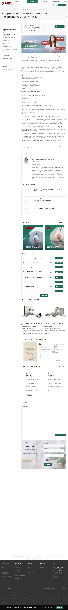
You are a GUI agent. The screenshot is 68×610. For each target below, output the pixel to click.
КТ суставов (5, 44)
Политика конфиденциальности (25, 587)
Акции (3, 578)
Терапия (16, 573)
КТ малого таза (6, 40)
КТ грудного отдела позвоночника (32, 277)
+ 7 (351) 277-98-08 (56, 1)
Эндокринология (18, 578)
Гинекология (17, 567)
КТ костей (5, 38)
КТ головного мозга (28, 286)
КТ (2, 567)
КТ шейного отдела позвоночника (32, 282)
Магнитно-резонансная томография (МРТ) (10, 25)
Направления (18, 563)
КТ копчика (26, 291)
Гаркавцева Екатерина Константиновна (43, 159)
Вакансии (42, 567)
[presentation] (23, 315)
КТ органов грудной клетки (9, 34)
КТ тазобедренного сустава (30, 262)
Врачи (29, 567)
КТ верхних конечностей (8, 46)
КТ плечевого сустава (29, 267)
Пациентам (30, 563)
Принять (59, 607)
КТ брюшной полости (7, 35)
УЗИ (2, 569)
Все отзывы (61, 366)
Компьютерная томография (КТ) (10, 30)
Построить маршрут (60, 434)
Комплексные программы (7, 576)
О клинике (42, 563)
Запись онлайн (62, 5)
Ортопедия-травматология (20, 575)
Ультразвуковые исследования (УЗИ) (10, 54)
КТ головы (5, 32)
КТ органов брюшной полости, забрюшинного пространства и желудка (42, 200)
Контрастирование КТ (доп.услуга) (32, 258)
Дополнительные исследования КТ (10, 50)
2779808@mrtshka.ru (59, 570)
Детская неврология (19, 572)
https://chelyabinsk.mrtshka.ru (18, 602)
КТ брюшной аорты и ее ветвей (42, 208)
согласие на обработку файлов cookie (43, 607)
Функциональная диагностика (7, 70)
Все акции (61, 222)
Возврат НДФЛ (30, 572)
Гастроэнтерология (18, 565)
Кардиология (17, 568)
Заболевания (30, 570)
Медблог (29, 569)
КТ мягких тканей (6, 41)
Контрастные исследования (9, 37)
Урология (16, 576)
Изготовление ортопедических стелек (8, 62)
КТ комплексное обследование (9, 47)
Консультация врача (7, 58)
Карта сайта (64, 588)
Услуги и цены (5, 563)
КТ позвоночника (6, 43)
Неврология (17, 570)
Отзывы (41, 565)
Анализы (10, 66)
